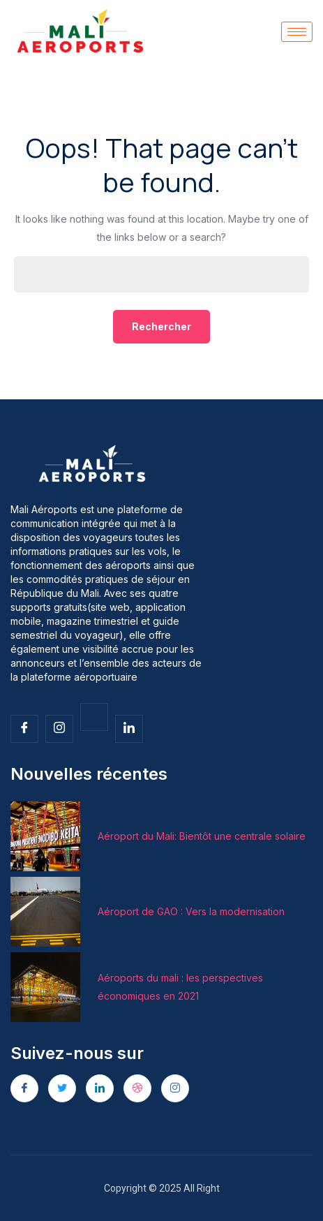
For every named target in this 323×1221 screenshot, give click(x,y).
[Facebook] (24, 729)
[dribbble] (137, 1088)
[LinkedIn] (100, 1088)
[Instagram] (175, 1088)
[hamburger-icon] (297, 32)
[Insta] (59, 729)
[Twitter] (94, 717)
